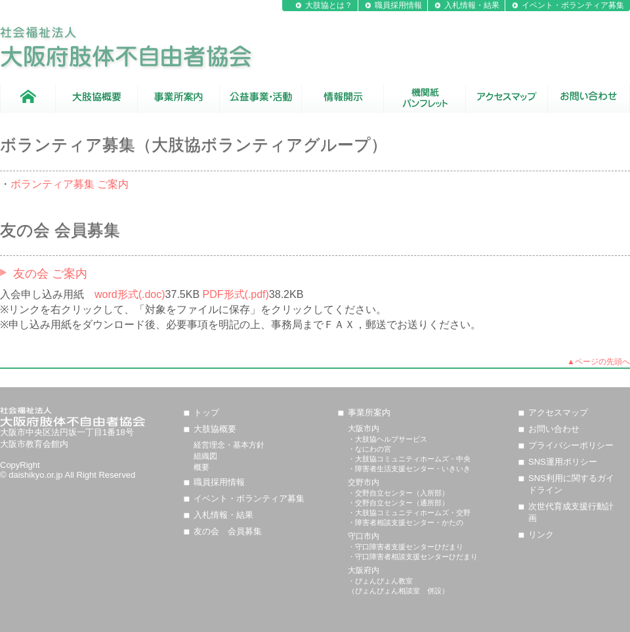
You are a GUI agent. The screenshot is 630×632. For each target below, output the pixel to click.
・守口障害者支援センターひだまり (405, 547)
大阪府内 (363, 570)
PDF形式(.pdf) (236, 294)
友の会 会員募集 (228, 531)
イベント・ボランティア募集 (573, 5)
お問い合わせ (553, 429)
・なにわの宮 (369, 449)
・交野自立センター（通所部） (398, 503)
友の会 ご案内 (50, 273)
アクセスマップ (558, 412)
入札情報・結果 (471, 5)
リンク (541, 534)
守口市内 (363, 536)
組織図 (205, 456)
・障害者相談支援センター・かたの (405, 522)
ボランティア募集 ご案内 (69, 184)
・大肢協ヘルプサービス (387, 439)
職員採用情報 (398, 5)
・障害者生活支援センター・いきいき (409, 469)
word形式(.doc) (129, 294)
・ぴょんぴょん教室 (380, 581)
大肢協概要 (215, 429)
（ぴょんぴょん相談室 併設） (398, 591)
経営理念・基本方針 (229, 445)
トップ (206, 412)
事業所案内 (369, 412)
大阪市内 (363, 428)
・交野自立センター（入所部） (398, 493)
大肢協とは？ (328, 5)
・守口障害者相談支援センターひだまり (413, 556)
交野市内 (363, 482)
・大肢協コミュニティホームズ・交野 (409, 512)
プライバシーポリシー (571, 445)
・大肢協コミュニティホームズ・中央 (409, 459)
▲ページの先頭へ (598, 361)
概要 (201, 467)
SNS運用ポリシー (562, 462)
